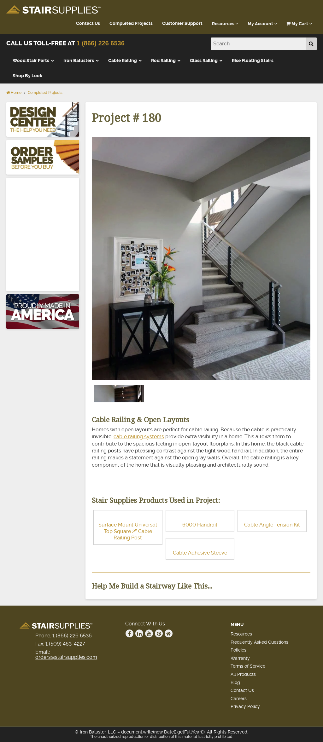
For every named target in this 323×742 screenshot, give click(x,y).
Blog (235, 682)
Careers (239, 698)
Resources (225, 23)
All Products (243, 674)
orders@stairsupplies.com (66, 657)
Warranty (240, 658)
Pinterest (159, 633)
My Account (262, 23)
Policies (238, 650)
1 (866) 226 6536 (100, 43)
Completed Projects (131, 23)
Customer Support (182, 23)
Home (13, 92)
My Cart (299, 23)
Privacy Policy (245, 706)
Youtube (149, 633)
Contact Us (88, 23)
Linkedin (139, 633)
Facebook (129, 633)
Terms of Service (248, 666)
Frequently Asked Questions (259, 642)
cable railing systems (139, 437)
